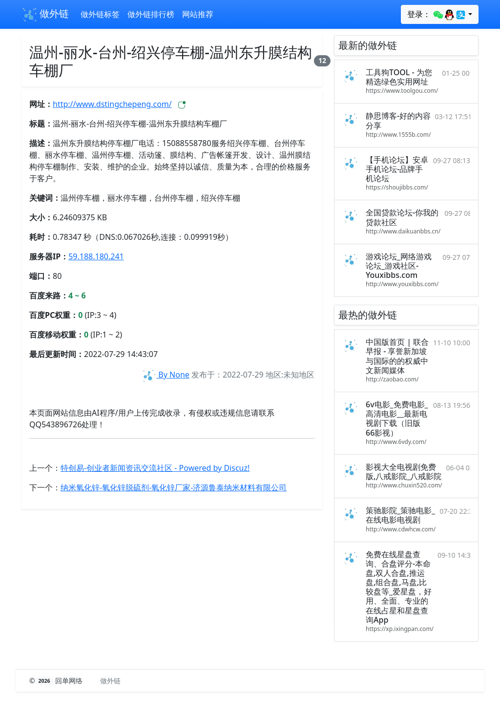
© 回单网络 (56, 680)
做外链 (45, 14)
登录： (436, 15)
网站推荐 (197, 14)
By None (165, 374)
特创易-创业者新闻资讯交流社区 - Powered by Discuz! (155, 468)
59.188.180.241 (96, 256)
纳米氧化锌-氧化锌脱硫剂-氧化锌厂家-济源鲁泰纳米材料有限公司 (174, 487)
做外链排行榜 (150, 14)
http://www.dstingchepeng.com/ (112, 104)
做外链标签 (100, 14)
